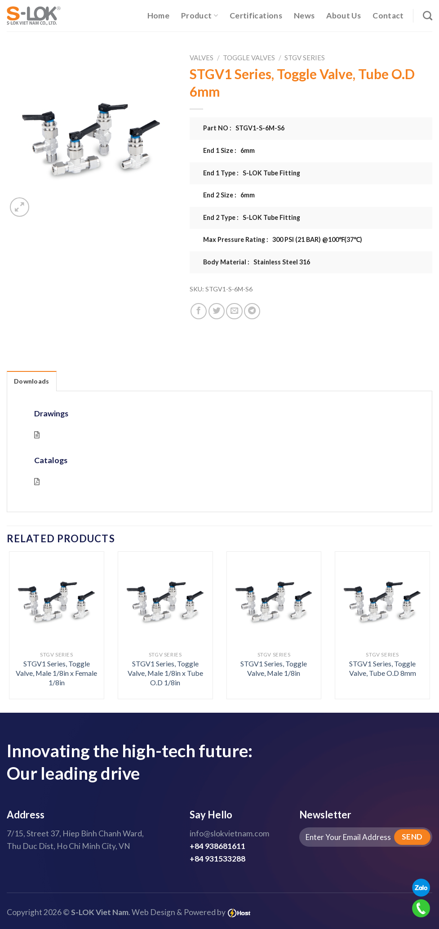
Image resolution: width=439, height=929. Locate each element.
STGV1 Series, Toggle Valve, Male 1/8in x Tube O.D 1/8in (165, 672)
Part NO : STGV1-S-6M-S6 (243, 128)
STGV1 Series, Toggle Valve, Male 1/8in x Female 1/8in (56, 672)
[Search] (427, 15)
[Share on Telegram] (252, 311)
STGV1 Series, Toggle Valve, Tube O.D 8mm (382, 668)
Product (199, 15)
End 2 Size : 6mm (229, 195)
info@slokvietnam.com (229, 833)
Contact (388, 15)
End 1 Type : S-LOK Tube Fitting (251, 173)
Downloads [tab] (31, 381)
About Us (343, 15)
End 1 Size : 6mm (229, 150)
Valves (201, 58)
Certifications (256, 15)
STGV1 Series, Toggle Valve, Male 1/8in (273, 668)
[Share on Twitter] (216, 311)
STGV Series (304, 58)
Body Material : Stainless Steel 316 (256, 262)
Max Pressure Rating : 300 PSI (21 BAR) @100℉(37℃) (282, 239)
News (304, 15)
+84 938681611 (217, 846)
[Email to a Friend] (234, 311)
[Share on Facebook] (199, 311)
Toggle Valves (249, 58)
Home (158, 15)
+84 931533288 (217, 858)
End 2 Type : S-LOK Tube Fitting (251, 217)
